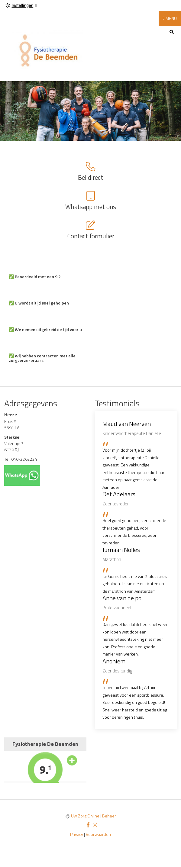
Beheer (109, 816)
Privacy (76, 834)
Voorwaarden (98, 834)
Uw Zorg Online (85, 816)
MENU (171, 18)
